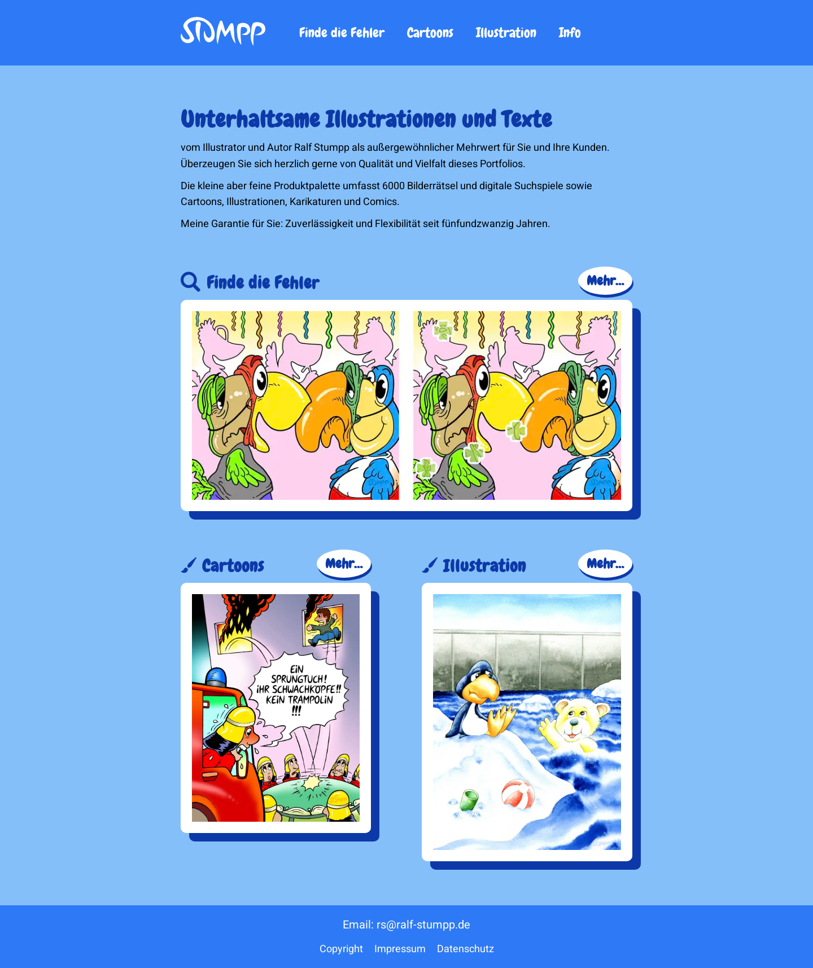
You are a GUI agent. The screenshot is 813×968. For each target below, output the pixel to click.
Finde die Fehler (341, 32)
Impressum (400, 949)
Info (570, 32)
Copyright (341, 949)
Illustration (506, 32)
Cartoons (430, 32)
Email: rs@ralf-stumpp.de (406, 925)
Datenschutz (465, 949)
